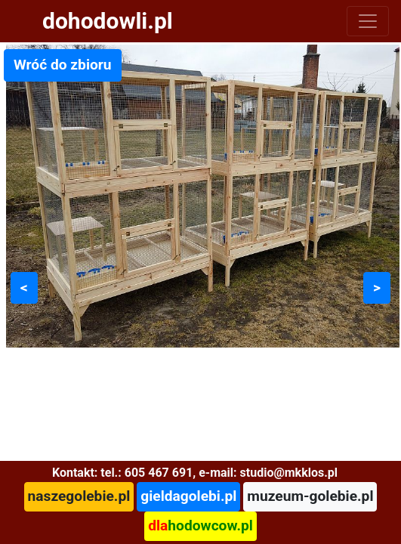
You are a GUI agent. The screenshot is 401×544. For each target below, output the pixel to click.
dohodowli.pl (107, 21)
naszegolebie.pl (79, 496)
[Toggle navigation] (368, 21)
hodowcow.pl (200, 525)
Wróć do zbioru (63, 64)
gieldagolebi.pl (188, 496)
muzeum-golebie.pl (310, 496)
